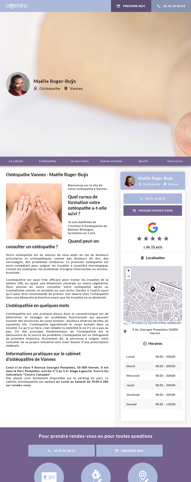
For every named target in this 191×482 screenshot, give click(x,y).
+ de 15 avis (152, 247)
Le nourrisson (80, 161)
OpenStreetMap (157, 323)
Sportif (143, 161)
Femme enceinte (111, 161)
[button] (153, 289)
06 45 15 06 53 (171, 6)
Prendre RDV (131, 6)
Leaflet (137, 323)
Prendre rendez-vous (153, 210)
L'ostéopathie (47, 161)
